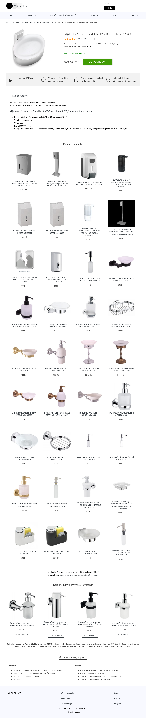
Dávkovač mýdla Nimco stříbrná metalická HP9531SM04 (56, 280)
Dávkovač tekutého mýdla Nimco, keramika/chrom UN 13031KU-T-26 (89, 505)
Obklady (114, 15)
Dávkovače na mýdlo (48, 22)
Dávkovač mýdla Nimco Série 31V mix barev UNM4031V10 (121, 553)
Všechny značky (67, 693)
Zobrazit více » (86, 46)
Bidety (133, 15)
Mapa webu (65, 698)
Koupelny (30, 15)
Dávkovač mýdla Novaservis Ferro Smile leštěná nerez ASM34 (56, 624)
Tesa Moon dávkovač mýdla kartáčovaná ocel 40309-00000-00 (24, 280)
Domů (11, 15)
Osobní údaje (66, 704)
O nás (116, 693)
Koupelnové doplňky (32, 22)
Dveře (93, 15)
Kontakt (117, 698)
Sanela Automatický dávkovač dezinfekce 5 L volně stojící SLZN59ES (56, 183)
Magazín (117, 704)
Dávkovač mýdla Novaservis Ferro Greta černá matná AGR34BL (90, 624)
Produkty (13, 22)
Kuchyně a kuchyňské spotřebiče (63, 15)
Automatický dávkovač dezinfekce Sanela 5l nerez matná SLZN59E (24, 183)
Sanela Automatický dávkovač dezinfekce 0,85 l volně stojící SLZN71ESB (121, 232)
